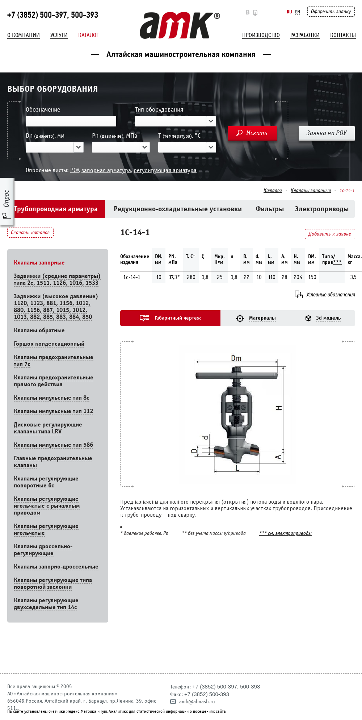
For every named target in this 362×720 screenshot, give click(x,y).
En (297, 11)
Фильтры (270, 209)
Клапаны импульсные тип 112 (53, 411)
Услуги (59, 35)
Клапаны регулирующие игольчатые (46, 529)
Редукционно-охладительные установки (178, 209)
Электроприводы (322, 209)
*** (337, 262)
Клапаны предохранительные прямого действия (53, 381)
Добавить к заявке (329, 234)
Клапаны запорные (311, 190)
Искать (256, 133)
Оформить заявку (331, 11)
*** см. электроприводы (285, 533)
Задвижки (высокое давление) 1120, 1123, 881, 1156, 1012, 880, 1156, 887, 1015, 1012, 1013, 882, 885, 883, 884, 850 (56, 306)
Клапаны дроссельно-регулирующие (43, 550)
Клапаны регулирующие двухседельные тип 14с (46, 604)
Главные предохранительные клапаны (53, 462)
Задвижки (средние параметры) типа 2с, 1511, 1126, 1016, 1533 (57, 279)
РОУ (74, 170)
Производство (261, 35)
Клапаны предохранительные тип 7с (53, 360)
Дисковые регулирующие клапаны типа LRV (48, 428)
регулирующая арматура (165, 170)
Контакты (343, 35)
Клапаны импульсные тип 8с (51, 397)
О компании (23, 35)
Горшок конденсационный (49, 343)
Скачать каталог (30, 232)
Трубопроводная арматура (56, 209)
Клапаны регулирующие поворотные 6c (46, 482)
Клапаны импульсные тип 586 (53, 444)
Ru (289, 11)
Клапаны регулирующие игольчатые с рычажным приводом (47, 505)
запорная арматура (106, 170)
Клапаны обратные (39, 330)
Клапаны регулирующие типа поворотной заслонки (53, 583)
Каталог (88, 35)
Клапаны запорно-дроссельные (56, 566)
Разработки (305, 35)
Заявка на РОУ (326, 133)
